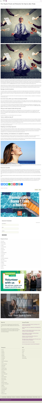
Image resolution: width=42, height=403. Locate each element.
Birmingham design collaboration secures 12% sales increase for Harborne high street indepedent (31, 341)
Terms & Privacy (24, 360)
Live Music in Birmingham (4, 260)
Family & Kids (3, 251)
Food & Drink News (3, 254)
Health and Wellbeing (5, 363)
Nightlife (3, 387)
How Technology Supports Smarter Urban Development (30, 346)
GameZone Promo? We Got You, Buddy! (28, 344)
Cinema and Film (4, 381)
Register (23, 357)
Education (2, 250)
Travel (2, 364)
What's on (2, 270)
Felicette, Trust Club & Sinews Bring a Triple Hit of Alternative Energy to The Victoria (30, 339)
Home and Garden (4, 371)
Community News (4, 391)
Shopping (2, 264)
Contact (23, 353)
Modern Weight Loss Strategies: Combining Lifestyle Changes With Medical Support (30, 336)
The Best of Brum (3, 267)
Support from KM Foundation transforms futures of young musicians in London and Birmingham (31, 333)
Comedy (2, 247)
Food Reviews (4, 374)
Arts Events (2, 243)
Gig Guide (2, 257)
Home (23, 354)
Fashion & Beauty (4, 378)
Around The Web (4, 395)
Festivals (2, 253)
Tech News (3, 360)
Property (3, 353)
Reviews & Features (4, 384)
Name (2, 229)
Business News (3, 244)
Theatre (2, 268)
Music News (2, 261)
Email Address (4, 225)
